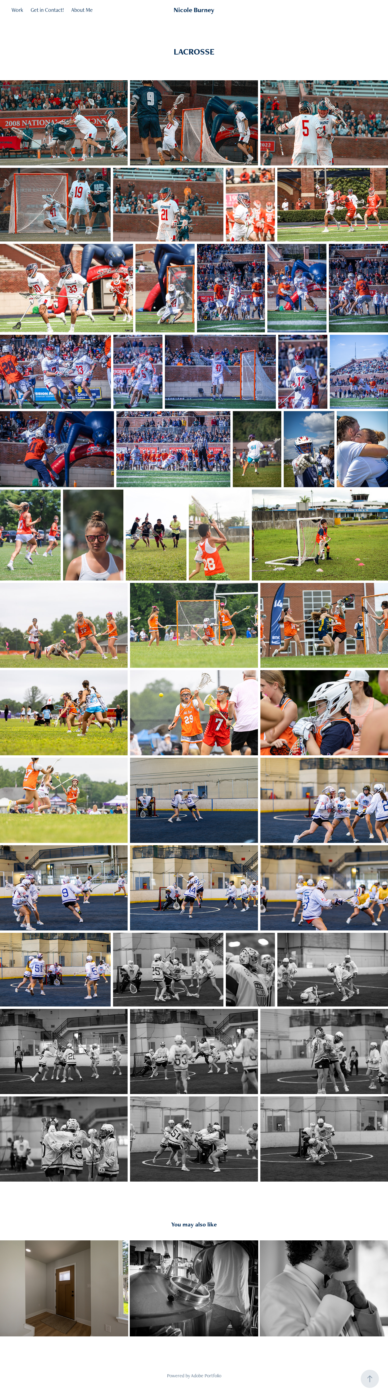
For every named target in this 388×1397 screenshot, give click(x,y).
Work (17, 9)
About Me (82, 9)
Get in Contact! (47, 9)
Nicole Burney (194, 9)
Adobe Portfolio (206, 1375)
